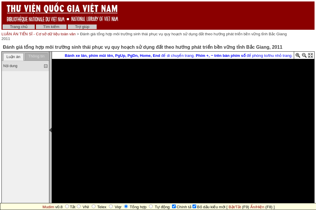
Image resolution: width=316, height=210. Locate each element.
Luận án (13, 57)
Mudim (48, 207)
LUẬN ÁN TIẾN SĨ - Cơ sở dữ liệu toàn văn (39, 34)
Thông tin (36, 56)
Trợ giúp (82, 26)
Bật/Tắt (235, 207)
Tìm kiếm (51, 26)
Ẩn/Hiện (257, 207)
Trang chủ (18, 26)
